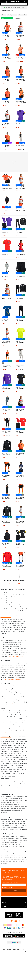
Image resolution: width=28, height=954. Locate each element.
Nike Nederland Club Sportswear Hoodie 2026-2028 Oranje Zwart (20, 454)
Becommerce (14, 942)
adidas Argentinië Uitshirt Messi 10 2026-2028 (20, 476)
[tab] (14, 899)
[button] (22, 1)
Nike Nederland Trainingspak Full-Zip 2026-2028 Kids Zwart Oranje (7, 498)
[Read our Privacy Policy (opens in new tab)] (11, 887)
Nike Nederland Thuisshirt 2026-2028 (6, 36)
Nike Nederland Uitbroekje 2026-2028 (20, 566)
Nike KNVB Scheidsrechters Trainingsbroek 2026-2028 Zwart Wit (20, 319)
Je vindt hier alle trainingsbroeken (16, 704)
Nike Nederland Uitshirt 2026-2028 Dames (20, 409)
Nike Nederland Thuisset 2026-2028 (21, 102)
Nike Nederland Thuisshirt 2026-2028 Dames (6, 146)
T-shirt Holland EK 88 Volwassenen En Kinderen (21, 58)
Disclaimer (19, 949)
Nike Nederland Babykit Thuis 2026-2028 (7, 187)
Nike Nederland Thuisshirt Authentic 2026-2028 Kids (20, 253)
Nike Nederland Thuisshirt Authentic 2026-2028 (6, 102)
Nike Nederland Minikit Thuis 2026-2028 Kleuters (6, 58)
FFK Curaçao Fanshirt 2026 (5, 319)
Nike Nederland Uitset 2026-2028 (20, 209)
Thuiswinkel (18, 942)
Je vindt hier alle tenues (6, 733)
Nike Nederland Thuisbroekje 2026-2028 (7, 476)
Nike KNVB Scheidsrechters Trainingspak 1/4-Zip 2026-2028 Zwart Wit (21, 297)
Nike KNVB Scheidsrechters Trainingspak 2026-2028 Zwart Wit (20, 231)
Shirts (20, 15)
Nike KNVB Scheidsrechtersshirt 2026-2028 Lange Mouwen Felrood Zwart (7, 566)
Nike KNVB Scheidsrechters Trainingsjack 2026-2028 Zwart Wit (7, 522)
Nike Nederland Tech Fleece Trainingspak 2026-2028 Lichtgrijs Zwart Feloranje (7, 275)
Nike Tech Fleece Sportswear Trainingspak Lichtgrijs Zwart (20, 146)
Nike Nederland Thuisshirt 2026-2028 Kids (6, 80)
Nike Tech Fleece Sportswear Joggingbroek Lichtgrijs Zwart (20, 365)
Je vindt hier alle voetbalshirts (15, 656)
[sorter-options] (20, 18)
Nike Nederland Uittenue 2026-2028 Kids (21, 522)
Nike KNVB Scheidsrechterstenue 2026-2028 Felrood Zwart (21, 432)
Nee (19, 583)
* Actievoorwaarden (8, 894)
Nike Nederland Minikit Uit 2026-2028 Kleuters (6, 341)
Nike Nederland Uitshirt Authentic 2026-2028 (6, 124)
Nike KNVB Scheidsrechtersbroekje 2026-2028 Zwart (21, 275)
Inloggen (24, 1)
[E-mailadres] (14, 885)
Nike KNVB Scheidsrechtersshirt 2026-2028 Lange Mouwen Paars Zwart (7, 387)
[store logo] (14, 1)
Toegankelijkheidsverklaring (20, 951)
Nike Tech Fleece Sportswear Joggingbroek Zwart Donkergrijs (7, 432)
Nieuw (3, 15)
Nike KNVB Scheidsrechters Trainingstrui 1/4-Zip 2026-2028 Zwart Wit (7, 454)
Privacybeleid (6, 887)
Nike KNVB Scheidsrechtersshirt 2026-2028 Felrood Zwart (7, 253)
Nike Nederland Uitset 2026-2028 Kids (20, 187)
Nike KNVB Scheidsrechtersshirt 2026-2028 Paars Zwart (20, 124)
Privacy (25, 949)
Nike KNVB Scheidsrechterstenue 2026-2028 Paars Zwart (7, 231)
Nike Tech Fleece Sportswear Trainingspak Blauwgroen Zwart (6, 409)
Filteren (7, 18)
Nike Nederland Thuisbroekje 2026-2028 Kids (20, 498)
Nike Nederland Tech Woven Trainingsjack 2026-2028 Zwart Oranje (7, 544)
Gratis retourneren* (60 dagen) (15, 7)
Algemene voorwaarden (7, 951)
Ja (9, 583)
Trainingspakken (12, 15)
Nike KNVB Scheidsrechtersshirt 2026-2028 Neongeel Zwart (20, 341)
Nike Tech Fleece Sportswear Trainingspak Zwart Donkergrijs (6, 209)
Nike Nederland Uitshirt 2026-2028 (20, 36)
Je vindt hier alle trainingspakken (13, 679)
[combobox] (14, 4)
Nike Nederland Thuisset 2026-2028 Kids (21, 80)
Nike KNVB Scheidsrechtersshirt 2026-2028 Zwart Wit (20, 387)
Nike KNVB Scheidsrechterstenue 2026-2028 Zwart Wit (21, 544)
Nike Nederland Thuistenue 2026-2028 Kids (6, 365)
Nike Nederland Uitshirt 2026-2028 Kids (6, 297)
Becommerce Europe (9, 942)
